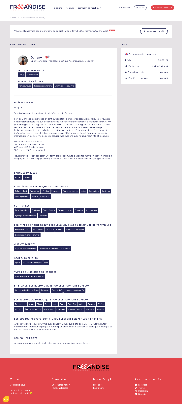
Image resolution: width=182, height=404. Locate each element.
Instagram (141, 391)
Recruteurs (98, 388)
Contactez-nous (17, 384)
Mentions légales (60, 388)
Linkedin (140, 394)
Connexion (124, 8)
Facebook (141, 384)
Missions (58, 8)
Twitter (140, 388)
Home (13, 17)
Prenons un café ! (154, 31)
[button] (6, 399)
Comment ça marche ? (89, 8)
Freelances (98, 384)
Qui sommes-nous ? (61, 384)
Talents (70, 8)
